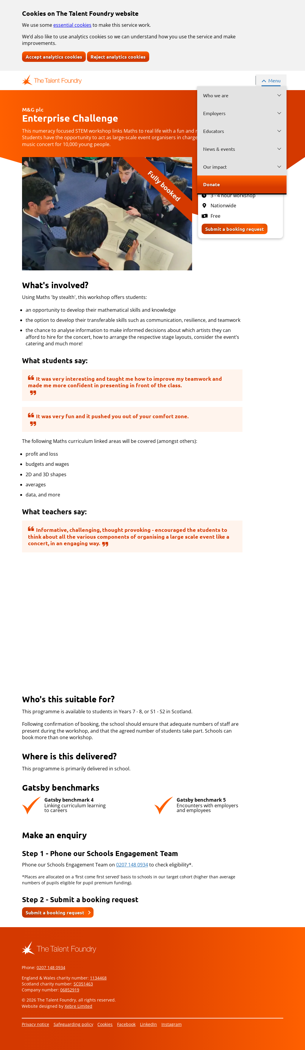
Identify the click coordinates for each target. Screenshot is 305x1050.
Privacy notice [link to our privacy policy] (35, 1024)
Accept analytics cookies (54, 57)
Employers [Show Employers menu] (214, 113)
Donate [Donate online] (211, 184)
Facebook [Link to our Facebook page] (126, 1024)
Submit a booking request (234, 229)
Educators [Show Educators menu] (213, 131)
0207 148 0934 (132, 864)
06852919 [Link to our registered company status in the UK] (69, 990)
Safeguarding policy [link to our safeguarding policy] (73, 1024)
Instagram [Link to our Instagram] (171, 1024)
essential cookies (72, 25)
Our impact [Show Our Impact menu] (215, 167)
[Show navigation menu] (271, 80)
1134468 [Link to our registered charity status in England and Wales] (98, 978)
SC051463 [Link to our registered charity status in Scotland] (83, 984)
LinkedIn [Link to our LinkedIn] (148, 1024)
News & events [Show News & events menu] (219, 149)
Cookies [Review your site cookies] (105, 1024)
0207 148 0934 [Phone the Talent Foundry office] (51, 967)
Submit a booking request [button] (55, 912)
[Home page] (52, 79)
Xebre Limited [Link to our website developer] (78, 1006)
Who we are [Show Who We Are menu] (215, 95)
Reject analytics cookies (118, 57)
